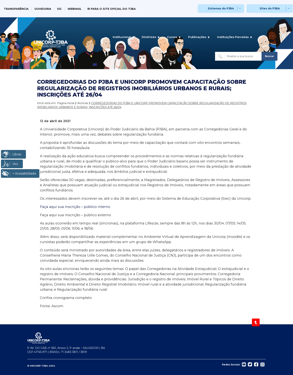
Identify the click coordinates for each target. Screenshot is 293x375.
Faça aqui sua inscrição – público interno (75, 207)
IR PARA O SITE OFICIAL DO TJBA (111, 9)
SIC (59, 9)
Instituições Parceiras (233, 37)
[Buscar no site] (238, 56)
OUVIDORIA (42, 9)
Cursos (172, 37)
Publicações (197, 37)
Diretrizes (149, 37)
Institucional (122, 37)
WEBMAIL (75, 9)
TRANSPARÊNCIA (16, 9)
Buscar (269, 56)
